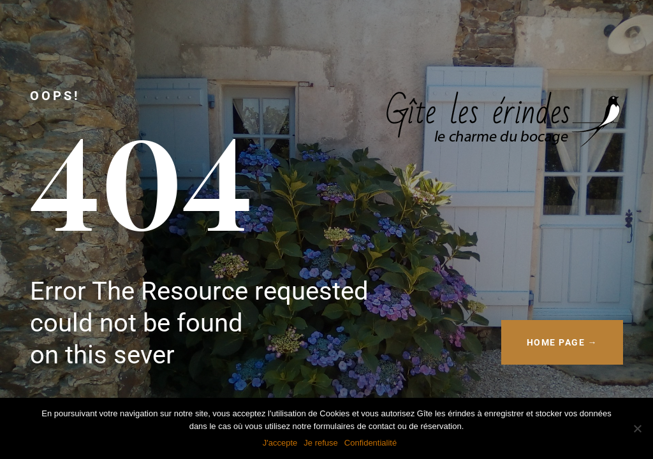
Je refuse (320, 443)
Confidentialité (370, 443)
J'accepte (280, 443)
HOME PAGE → (562, 342)
